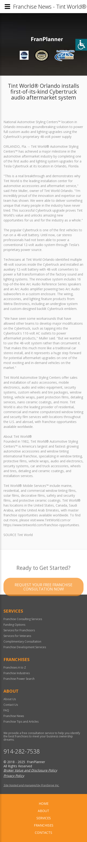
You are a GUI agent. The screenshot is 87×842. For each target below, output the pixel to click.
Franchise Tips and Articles (21, 722)
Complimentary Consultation (22, 641)
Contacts (43, 832)
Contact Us (10, 705)
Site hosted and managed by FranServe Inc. (31, 785)
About (43, 811)
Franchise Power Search (19, 679)
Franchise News (13, 716)
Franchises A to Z (14, 667)
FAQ (6, 710)
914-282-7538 (21, 751)
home (43, 803)
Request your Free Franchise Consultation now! (43, 593)
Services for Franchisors (19, 630)
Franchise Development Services (24, 647)
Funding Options (14, 625)
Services (43, 818)
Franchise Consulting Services (22, 619)
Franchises (43, 825)
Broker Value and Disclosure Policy (30, 770)
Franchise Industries (16, 673)
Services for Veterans (17, 636)
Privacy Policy (13, 775)
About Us (9, 699)
